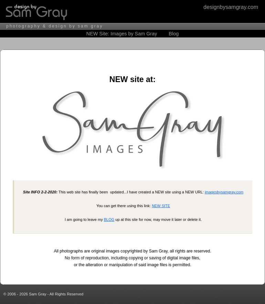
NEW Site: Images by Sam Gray (121, 33)
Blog (174, 33)
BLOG (109, 219)
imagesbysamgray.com (224, 192)
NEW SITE (161, 206)
